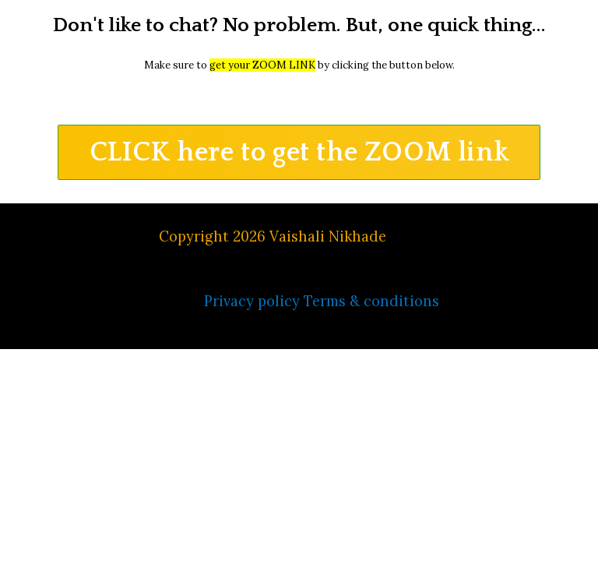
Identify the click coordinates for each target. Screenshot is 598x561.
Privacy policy (252, 301)
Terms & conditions (371, 301)
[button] (299, 152)
